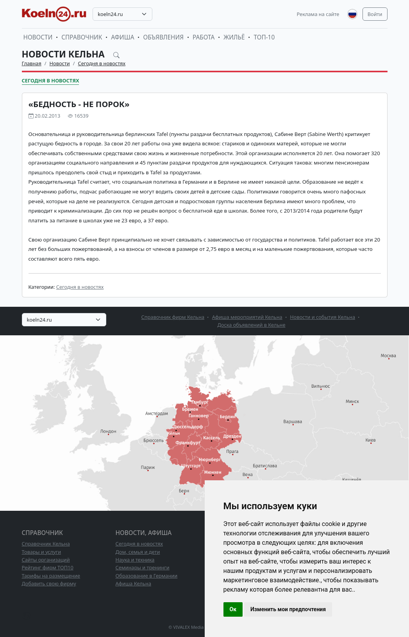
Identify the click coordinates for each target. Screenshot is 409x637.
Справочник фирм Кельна (173, 316)
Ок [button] (233, 609)
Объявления (163, 37)
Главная (31, 63)
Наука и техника (135, 559)
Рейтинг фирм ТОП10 (47, 567)
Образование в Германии (147, 575)
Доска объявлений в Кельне (251, 324)
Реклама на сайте (318, 14)
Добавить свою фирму (49, 583)
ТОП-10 (264, 37)
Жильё (234, 37)
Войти (375, 14)
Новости (38, 37)
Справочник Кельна (46, 543)
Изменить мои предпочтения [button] (288, 609)
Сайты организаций (46, 559)
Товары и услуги (41, 551)
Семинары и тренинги (143, 567)
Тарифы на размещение (51, 575)
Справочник (81, 37)
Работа (203, 37)
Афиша (122, 37)
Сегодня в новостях (102, 63)
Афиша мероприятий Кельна (247, 316)
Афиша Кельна (134, 583)
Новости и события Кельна (322, 316)
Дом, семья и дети (138, 551)
